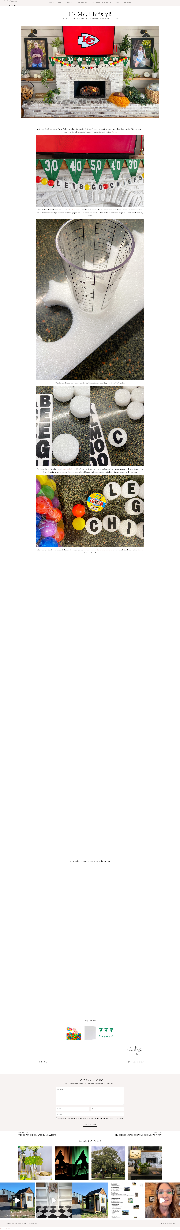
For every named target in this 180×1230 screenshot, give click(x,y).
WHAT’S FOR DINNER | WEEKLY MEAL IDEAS (37, 1135)
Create (69, 3)
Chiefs (114, 132)
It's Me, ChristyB (90, 14)
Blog (117, 3)
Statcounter (5, 1229)
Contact (127, 3)
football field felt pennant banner (98, 550)
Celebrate (82, 3)
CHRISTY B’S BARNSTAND (102, 3)
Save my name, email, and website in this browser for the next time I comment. (90, 1118)
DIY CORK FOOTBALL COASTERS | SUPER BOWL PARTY (138, 1135)
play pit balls (68, 469)
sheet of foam (74, 210)
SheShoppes (171, 1223)
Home (51, 3)
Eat (59, 3)
